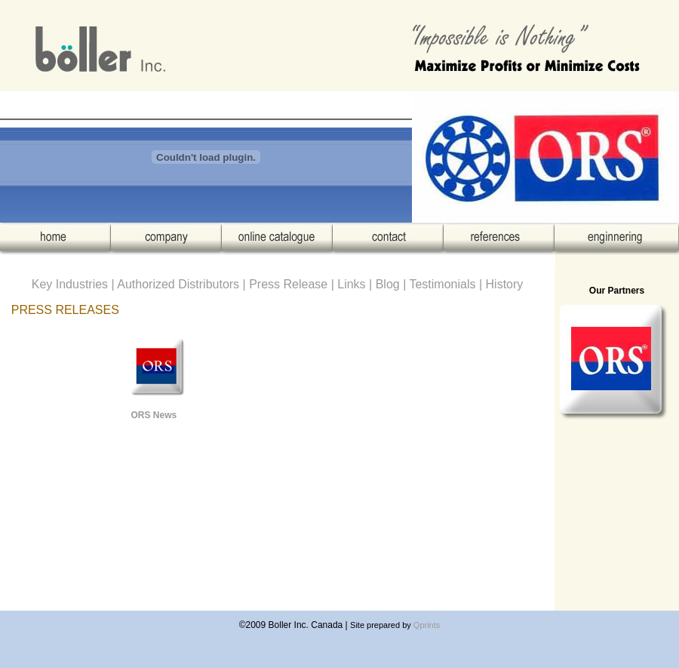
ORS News (154, 415)
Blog (388, 284)
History (505, 284)
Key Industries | (75, 284)
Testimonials (443, 284)
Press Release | (293, 284)
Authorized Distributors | (183, 284)
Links (351, 284)
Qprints (426, 625)
